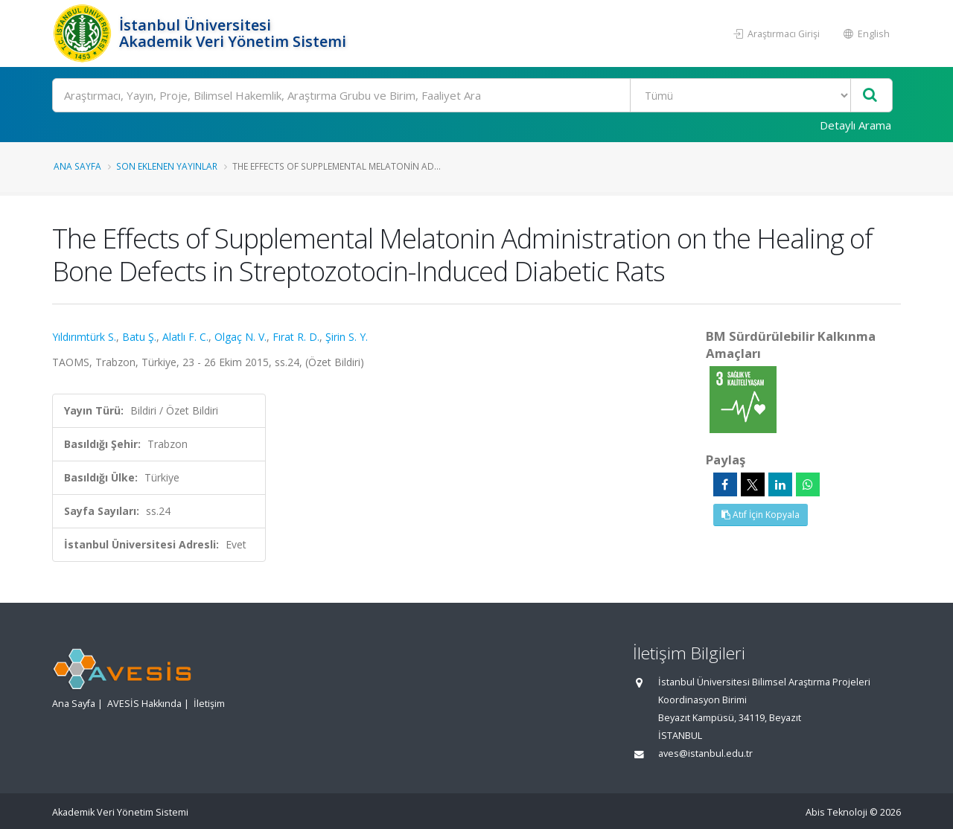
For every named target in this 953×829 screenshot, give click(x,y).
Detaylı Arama (855, 125)
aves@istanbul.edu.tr (705, 753)
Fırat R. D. (295, 337)
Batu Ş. (139, 337)
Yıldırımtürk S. (84, 337)
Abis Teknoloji (836, 812)
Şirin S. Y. (346, 337)
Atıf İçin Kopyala (760, 514)
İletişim (209, 703)
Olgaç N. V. (240, 337)
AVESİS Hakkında (144, 703)
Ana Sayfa (77, 166)
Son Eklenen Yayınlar (166, 166)
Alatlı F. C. (185, 337)
